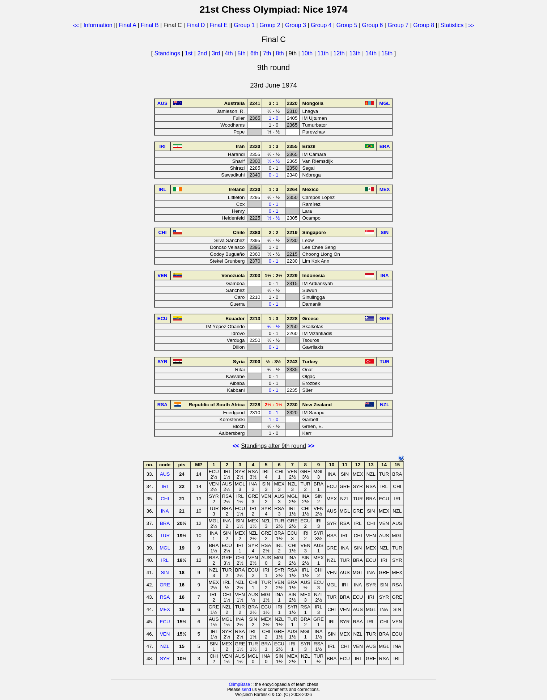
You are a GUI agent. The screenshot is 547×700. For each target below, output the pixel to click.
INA (165, 511)
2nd (202, 53)
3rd (217, 53)
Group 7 (397, 25)
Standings (167, 53)
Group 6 (372, 25)
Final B (150, 25)
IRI (165, 486)
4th (229, 53)
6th (255, 53)
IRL (165, 560)
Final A (127, 25)
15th (387, 53)
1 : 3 (274, 146)
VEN (165, 634)
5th (242, 53)
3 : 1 (274, 103)
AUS (165, 474)
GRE (165, 584)
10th (307, 53)
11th (323, 53)
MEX (165, 609)
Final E (218, 25)
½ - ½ (273, 161)
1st (189, 53)
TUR (165, 535)
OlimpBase (239, 684)
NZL (164, 646)
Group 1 (244, 25)
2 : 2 (274, 232)
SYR (165, 658)
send (246, 689)
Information (98, 25)
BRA (165, 523)
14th (371, 53)
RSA (165, 597)
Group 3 (295, 25)
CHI (165, 498)
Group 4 (321, 25)
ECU (165, 621)
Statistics (451, 25)
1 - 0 (274, 118)
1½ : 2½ (274, 275)
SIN (165, 572)
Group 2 (269, 25)
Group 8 (423, 25)
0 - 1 (274, 175)
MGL (165, 548)
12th (339, 53)
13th (355, 53)
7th (268, 53)
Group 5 (346, 25)
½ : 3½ (273, 361)
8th (281, 53)
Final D (196, 25)
